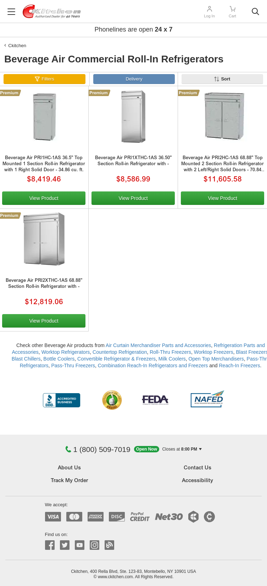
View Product (43, 198)
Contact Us (197, 468)
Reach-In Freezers (239, 365)
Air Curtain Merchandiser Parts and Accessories (158, 345)
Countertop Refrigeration (120, 352)
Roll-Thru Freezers (170, 352)
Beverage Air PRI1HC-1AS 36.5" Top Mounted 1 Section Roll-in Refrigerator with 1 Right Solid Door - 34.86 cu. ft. (43, 164)
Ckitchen (17, 45)
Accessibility (197, 481)
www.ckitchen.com (115, 576)
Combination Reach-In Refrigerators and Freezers (153, 365)
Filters (47, 79)
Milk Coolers (172, 359)
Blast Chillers (26, 359)
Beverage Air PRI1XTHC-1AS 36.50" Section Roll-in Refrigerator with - (133, 161)
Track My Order (69, 481)
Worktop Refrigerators (65, 352)
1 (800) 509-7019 (97, 449)
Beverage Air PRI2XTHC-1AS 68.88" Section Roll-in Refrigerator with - (44, 284)
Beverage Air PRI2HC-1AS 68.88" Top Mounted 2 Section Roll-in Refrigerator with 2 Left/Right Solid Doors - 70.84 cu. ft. (222, 165)
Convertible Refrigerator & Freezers (116, 359)
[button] (168, 449)
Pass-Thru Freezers (73, 365)
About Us (69, 468)
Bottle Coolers (58, 359)
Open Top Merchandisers (216, 359)
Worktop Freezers (213, 352)
